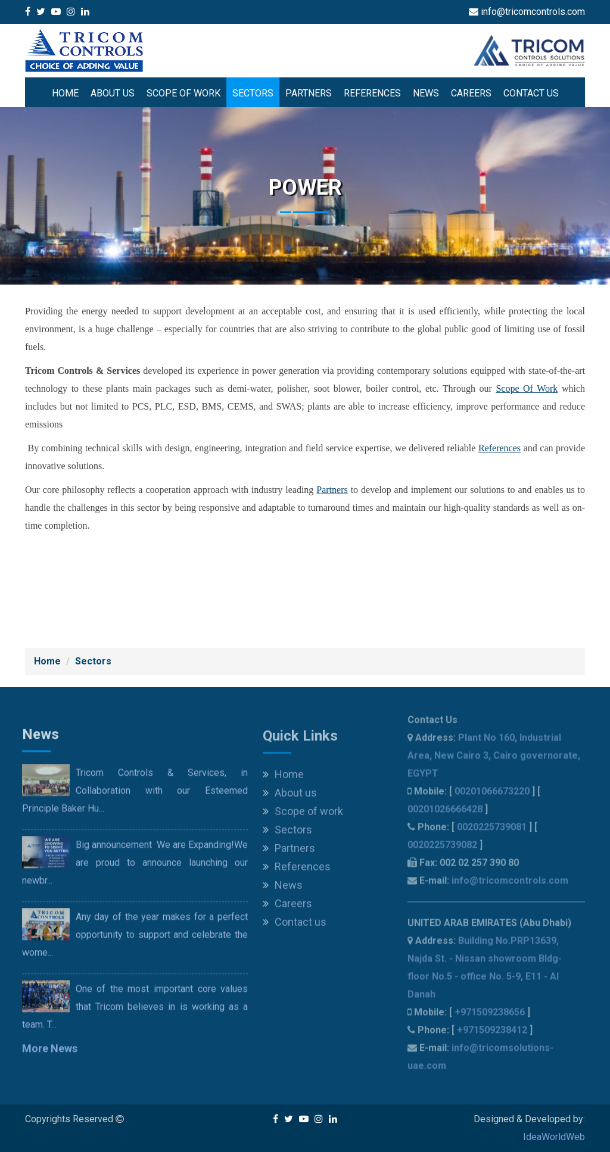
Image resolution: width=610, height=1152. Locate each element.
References (372, 93)
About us (113, 93)
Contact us (531, 93)
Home (65, 93)
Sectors (252, 93)
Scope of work (183, 93)
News (426, 93)
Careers (471, 93)
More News (49, 1056)
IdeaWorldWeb (554, 1136)
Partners (308, 93)
